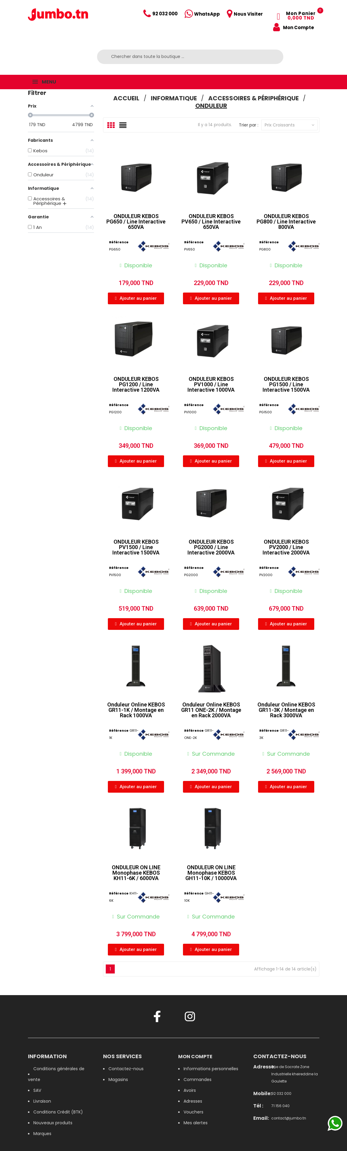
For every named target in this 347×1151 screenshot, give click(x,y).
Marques (42, 1134)
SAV (37, 1090)
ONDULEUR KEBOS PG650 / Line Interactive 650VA (136, 221)
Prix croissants (289, 125)
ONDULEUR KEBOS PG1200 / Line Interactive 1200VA (136, 384)
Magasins (118, 1080)
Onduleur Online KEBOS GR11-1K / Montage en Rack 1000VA (136, 709)
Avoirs (190, 1090)
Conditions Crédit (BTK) (58, 1112)
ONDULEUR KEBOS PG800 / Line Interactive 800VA (286, 221)
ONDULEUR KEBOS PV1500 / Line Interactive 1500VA (136, 547)
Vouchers (193, 1112)
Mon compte (195, 1056)
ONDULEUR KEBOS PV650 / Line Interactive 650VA (211, 221)
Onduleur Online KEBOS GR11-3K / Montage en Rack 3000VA (286, 709)
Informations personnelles (211, 1069)
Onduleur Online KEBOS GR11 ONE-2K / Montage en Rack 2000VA (211, 709)
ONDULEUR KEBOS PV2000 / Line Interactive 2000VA (286, 547)
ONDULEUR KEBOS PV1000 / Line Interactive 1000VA (211, 384)
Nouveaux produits (52, 1123)
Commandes (198, 1080)
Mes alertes (196, 1123)
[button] (136, 298)
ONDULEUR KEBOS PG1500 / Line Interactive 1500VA (286, 384)
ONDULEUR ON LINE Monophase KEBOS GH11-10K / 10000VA (211, 872)
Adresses (193, 1101)
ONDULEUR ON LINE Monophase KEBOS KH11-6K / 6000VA (136, 872)
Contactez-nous (126, 1069)
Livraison (42, 1101)
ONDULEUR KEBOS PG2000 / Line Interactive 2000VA (211, 547)
